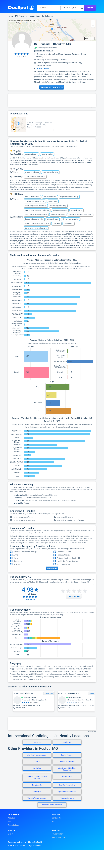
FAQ (53, 821)
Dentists (37, 761)
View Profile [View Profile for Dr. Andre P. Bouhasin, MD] (93, 693)
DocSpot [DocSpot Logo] (20, 7)
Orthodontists (67, 776)
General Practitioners (67, 761)
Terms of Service (58, 837)
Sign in (10, 834)
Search (90, 8)
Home (10, 16)
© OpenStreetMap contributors (27, 20)
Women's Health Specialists (52, 805)
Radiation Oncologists (67, 785)
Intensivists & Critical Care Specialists (67, 769)
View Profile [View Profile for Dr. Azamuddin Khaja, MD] (48, 693)
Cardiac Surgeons (67, 755)
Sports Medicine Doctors (67, 791)
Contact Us (56, 818)
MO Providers (21, 16)
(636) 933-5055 (43, 68)
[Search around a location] (72, 8)
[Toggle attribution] (13, 129)
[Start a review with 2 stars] (66, 591)
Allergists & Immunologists (36, 755)
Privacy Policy (57, 834)
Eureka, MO (67, 742)
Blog (9, 821)
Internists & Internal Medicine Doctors (37, 777)
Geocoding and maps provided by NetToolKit (25, 842)
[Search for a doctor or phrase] (48, 8)
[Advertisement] (52, 100)
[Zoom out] (93, 26)
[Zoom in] (93, 22)
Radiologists (37, 791)
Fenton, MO (37, 742)
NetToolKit (12, 20)
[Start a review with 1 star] (63, 591)
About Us (11, 818)
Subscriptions (13, 825)
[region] (52, 30)
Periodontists (37, 785)
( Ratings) (21, 56)
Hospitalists (37, 768)
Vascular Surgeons (67, 798)
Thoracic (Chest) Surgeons (36, 798)
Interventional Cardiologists (41, 16)
